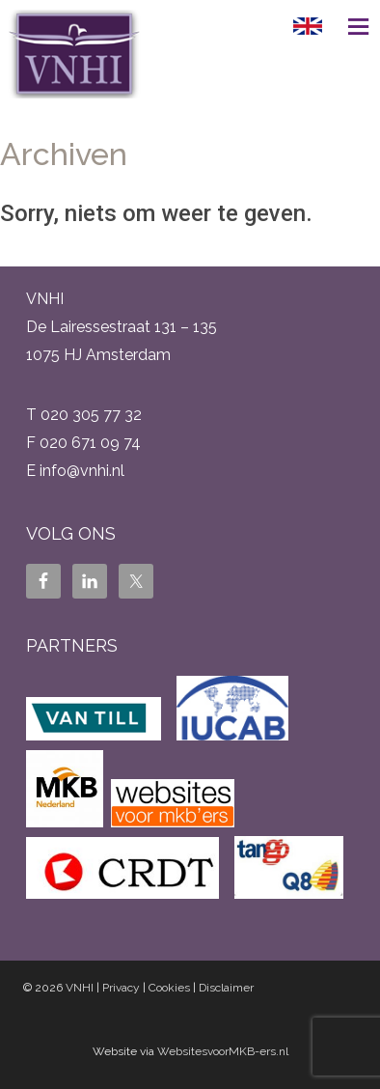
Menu (351, 26)
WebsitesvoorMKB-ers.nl (222, 1051)
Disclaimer (226, 987)
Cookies (169, 987)
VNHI (80, 987)
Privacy (121, 987)
